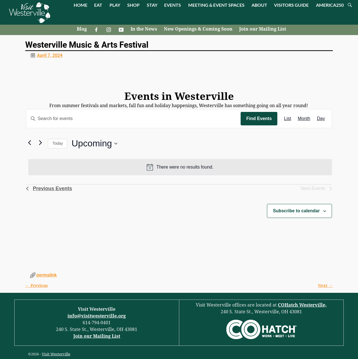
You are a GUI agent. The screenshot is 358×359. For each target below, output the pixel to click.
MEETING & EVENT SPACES (216, 5)
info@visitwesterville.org (97, 316)
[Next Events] (40, 142)
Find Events (259, 118)
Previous (36, 285)
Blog (82, 29)
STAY (152, 5)
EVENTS (172, 5)
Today (57, 143)
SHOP (133, 5)
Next (325, 285)
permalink (46, 275)
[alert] (180, 167)
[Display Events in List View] (287, 118)
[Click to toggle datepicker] (94, 143)
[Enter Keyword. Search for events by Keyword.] (133, 118)
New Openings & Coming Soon (198, 29)
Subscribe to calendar (296, 210)
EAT (98, 5)
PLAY (115, 5)
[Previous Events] (29, 142)
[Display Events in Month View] (304, 118)
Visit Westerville (56, 354)
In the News (144, 29)
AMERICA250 (330, 5)
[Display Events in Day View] (321, 118)
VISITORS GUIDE (291, 5)
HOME (80, 5)
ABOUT (259, 5)
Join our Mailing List (262, 29)
